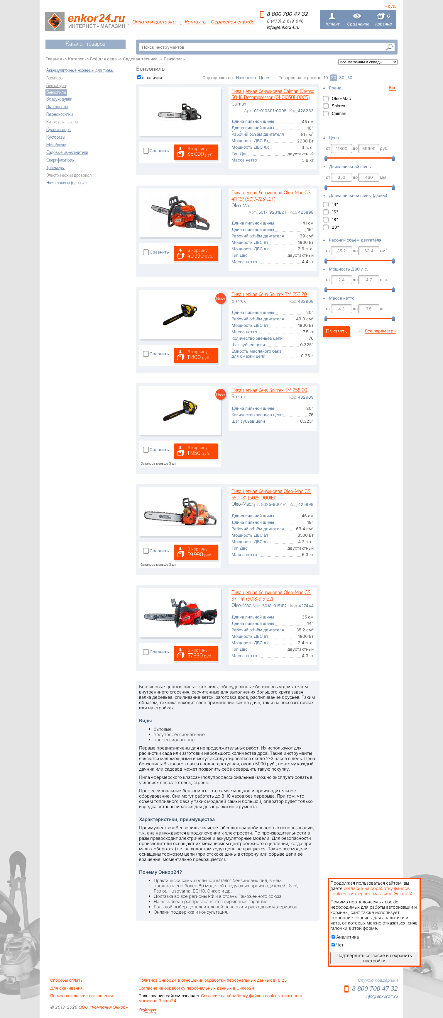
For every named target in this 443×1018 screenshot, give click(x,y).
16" (335, 211)
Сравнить (159, 150)
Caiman (339, 113)
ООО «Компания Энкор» (102, 1007)
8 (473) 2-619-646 (285, 21)
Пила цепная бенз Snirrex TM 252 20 (269, 295)
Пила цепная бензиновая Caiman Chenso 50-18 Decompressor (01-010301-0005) (273, 95)
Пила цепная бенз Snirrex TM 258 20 (269, 390)
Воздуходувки (59, 99)
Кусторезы (55, 137)
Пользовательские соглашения (81, 995)
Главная (53, 58)
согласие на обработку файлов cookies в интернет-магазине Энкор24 (371, 891)
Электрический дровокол (69, 175)
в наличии (152, 77)
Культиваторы (58, 130)
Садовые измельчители (67, 152)
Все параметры (380, 330)
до (355, 148)
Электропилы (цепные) (66, 183)
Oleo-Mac (341, 98)
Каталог (76, 58)
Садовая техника (140, 58)
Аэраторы (54, 78)
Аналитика (345, 937)
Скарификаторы (60, 160)
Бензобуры (56, 86)
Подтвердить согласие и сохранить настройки (374, 958)
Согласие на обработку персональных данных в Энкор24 (196, 988)
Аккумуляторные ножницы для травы (80, 70)
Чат (338, 945)
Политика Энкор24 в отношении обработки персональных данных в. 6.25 (212, 980)
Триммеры (55, 168)
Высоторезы (57, 107)
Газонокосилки (59, 114)
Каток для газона (62, 122)
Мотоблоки (56, 145)
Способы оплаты (66, 980)
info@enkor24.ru (283, 27)
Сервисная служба (233, 22)
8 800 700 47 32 (287, 14)
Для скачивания (66, 988)
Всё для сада (103, 58)
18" (335, 219)
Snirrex (338, 105)
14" (335, 204)
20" (335, 227)
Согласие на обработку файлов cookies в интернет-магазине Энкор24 (221, 998)
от (328, 148)
